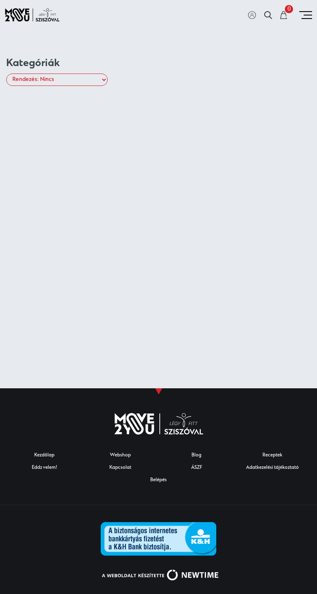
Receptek (272, 455)
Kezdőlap (44, 455)
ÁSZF (196, 467)
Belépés (158, 480)
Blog (196, 455)
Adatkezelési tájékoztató (272, 467)
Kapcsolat (120, 467)
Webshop (120, 455)
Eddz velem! (44, 467)
